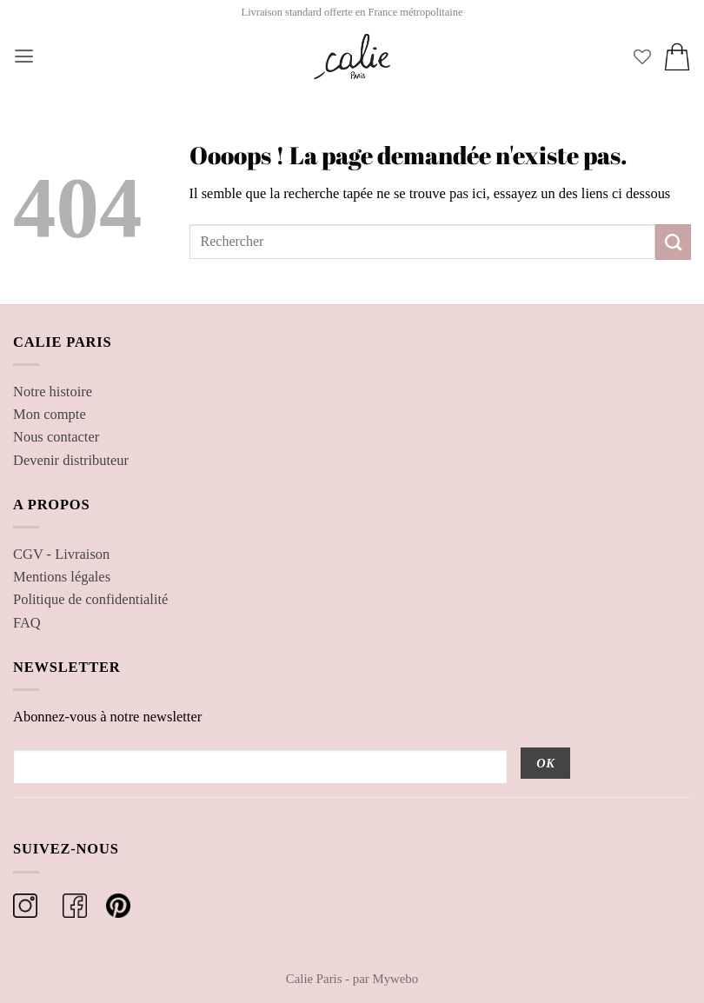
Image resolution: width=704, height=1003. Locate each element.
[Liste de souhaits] (642, 56)
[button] (24, 56)
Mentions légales (61, 576)
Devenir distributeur (71, 460)
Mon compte (49, 414)
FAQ (27, 622)
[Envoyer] (673, 241)
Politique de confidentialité (90, 599)
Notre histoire (52, 391)
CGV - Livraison (61, 554)
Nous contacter (56, 436)
